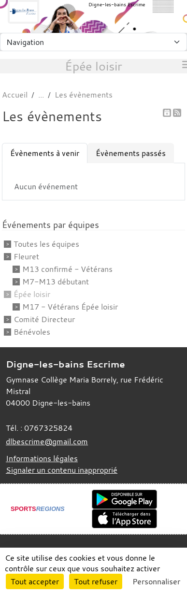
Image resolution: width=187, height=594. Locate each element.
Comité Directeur (44, 319)
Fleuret (26, 256)
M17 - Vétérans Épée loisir (70, 306)
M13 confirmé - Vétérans (67, 269)
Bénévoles (32, 331)
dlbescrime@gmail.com (47, 441)
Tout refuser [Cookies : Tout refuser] (95, 581)
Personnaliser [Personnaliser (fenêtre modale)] (156, 581)
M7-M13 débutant (55, 281)
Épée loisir (32, 294)
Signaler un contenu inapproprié (61, 470)
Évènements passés (131, 153)
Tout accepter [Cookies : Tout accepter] (35, 581)
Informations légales (42, 458)
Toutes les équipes (46, 244)
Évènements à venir (44, 153)
